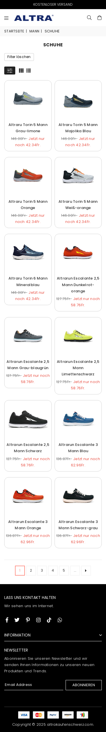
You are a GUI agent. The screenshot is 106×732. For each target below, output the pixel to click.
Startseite (14, 31)
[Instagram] (28, 620)
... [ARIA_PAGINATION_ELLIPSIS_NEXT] (75, 570)
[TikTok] (49, 620)
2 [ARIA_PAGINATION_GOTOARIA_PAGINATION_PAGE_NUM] (31, 570)
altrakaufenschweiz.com (70, 724)
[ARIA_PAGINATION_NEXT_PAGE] (86, 571)
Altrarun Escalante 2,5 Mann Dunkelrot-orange (78, 284)
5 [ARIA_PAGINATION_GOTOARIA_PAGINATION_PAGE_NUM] (64, 570)
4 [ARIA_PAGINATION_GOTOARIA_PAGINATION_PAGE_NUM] (53, 570)
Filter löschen (19, 56)
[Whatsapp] (60, 620)
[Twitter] (17, 620)
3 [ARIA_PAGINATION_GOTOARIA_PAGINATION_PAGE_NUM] (42, 570)
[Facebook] (7, 620)
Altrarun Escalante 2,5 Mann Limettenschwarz (78, 368)
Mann (34, 31)
